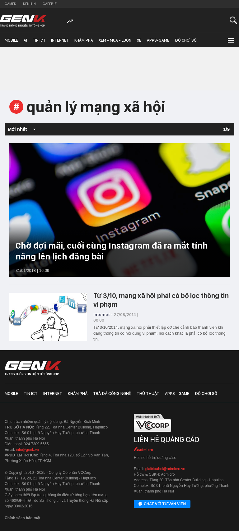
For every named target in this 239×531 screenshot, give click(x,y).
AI (25, 40)
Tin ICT (39, 40)
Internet (60, 40)
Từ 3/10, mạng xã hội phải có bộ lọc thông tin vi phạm (161, 299)
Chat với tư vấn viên (162, 504)
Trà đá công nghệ (112, 393)
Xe (139, 40)
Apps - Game (177, 393)
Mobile (11, 40)
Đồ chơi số (186, 40)
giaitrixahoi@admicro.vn (165, 469)
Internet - (103, 314)
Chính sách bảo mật (22, 518)
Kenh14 (29, 4)
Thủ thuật (148, 393)
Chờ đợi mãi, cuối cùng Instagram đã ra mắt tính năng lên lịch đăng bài (112, 251)
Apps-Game (158, 40)
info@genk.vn (27, 449)
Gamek (10, 4)
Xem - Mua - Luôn (115, 40)
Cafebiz (50, 4)
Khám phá (83, 40)
